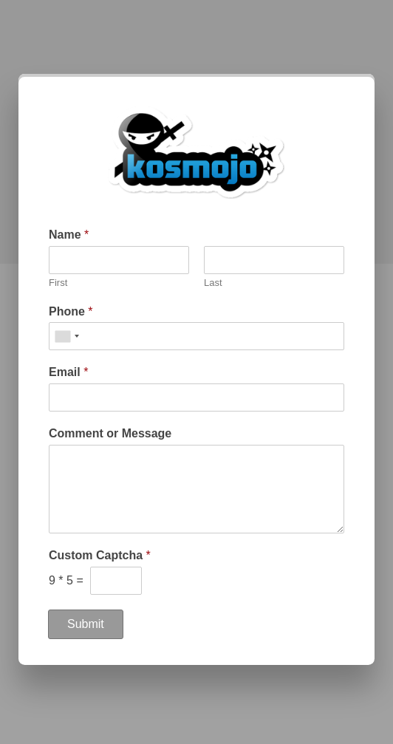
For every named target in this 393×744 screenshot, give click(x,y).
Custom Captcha (100, 555)
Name (69, 234)
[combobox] (66, 336)
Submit (85, 624)
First (58, 282)
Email (68, 372)
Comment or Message (110, 433)
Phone (71, 311)
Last (213, 282)
